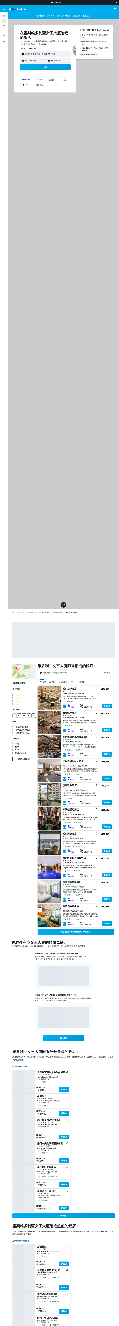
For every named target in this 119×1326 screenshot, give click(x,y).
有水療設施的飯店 (22, 730)
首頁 (13, 612)
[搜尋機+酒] (4, 30)
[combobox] (29, 48)
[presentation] (95, 666)
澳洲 (18, 612)
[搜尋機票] (4, 15)
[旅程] (4, 42)
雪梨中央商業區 (58, 612)
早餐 (17, 744)
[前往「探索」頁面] (4, 35)
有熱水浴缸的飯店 (22, 733)
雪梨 (45, 612)
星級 (62, 682)
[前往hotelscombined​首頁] (17, 9)
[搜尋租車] (4, 25)
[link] (24, 759)
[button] (116, 2)
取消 (17, 750)
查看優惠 (107, 706)
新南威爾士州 (32, 612)
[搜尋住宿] (4, 20)
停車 (17, 747)
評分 (71, 682)
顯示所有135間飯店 (20, 1066)
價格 (52, 682)
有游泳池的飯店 (21, 727)
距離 (80, 682)
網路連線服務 (20, 753)
